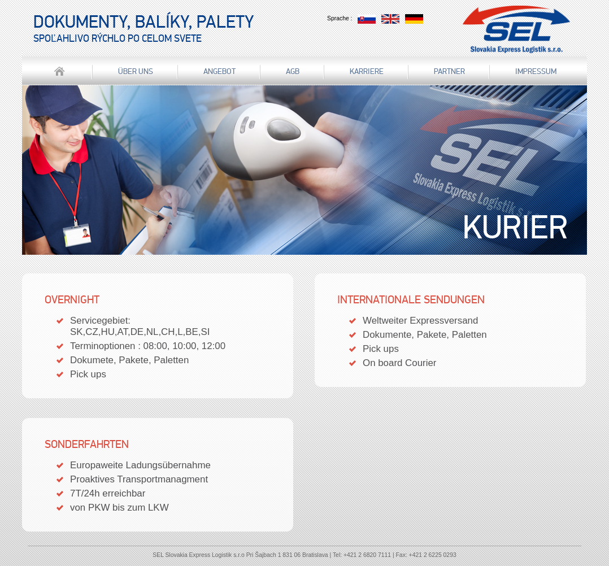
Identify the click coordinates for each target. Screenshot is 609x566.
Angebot (219, 71)
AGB (292, 71)
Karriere (367, 71)
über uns (135, 71)
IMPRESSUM (535, 71)
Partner (449, 71)
